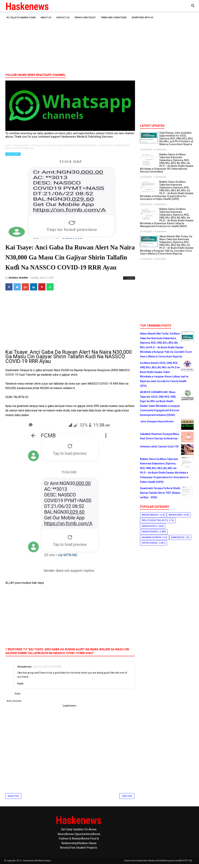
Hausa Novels (149, 526)
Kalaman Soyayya (151, 537)
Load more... (70, 705)
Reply (20, 683)
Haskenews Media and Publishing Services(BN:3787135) (164, 860)
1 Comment (129, 278)
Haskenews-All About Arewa (37, 860)
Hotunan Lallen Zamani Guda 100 (159, 446)
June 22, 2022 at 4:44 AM (47, 666)
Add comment (14, 701)
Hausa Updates (12, 154)
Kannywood (178, 537)
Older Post (127, 796)
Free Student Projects (155, 520)
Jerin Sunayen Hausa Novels (157, 421)
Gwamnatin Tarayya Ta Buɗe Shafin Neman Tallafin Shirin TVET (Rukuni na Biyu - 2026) (160, 493)
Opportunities (150, 543)
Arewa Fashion (150, 515)
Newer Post (13, 796)
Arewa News (175, 515)
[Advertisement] (99, 43)
